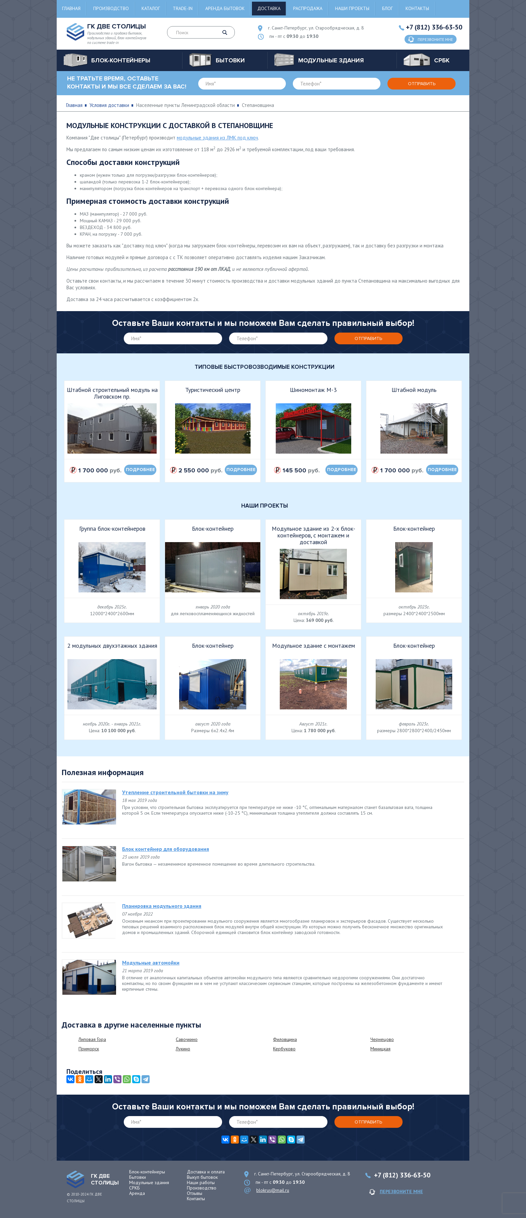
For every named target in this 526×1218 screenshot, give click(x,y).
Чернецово (382, 1039)
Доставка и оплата (206, 1171)
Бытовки (137, 1177)
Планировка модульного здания (161, 906)
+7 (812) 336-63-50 (434, 27)
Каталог (151, 8)
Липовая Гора (92, 1039)
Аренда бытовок (225, 8)
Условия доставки (109, 105)
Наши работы (201, 1182)
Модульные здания (149, 1182)
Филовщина (285, 1039)
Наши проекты (352, 8)
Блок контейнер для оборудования (165, 849)
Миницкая (380, 1049)
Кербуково (284, 1049)
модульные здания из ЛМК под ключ (217, 137)
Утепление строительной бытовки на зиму (175, 792)
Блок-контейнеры (147, 1171)
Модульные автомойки (150, 962)
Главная (71, 8)
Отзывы (194, 1193)
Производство (111, 8)
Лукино (183, 1049)
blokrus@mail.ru (272, 1190)
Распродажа (307, 8)
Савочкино (187, 1039)
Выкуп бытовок (202, 1177)
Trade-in (183, 8)
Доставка (268, 8)
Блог (387, 8)
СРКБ (134, 1188)
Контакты (417, 8)
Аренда (137, 1193)
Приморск (88, 1049)
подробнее (140, 469)
